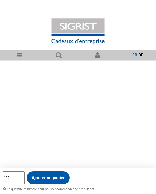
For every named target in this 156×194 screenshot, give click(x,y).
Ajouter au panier (48, 177)
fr (134, 55)
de (141, 55)
